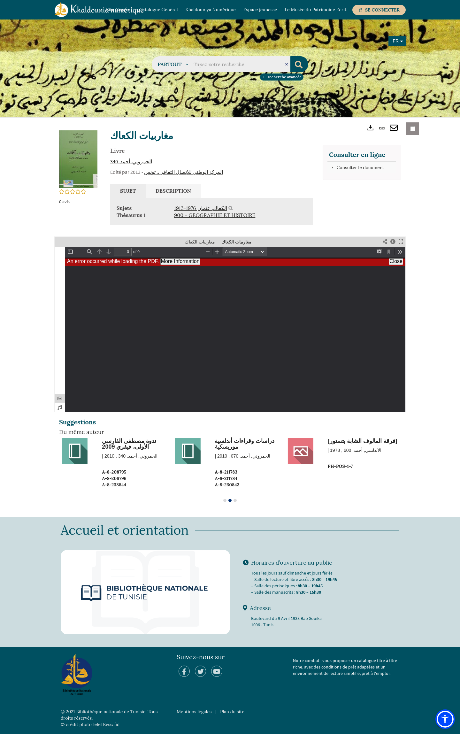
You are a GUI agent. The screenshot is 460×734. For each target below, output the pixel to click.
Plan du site (232, 712)
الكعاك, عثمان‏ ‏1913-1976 (200, 208)
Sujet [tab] (128, 191)
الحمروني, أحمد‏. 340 (131, 161)
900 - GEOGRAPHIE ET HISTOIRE (214, 215)
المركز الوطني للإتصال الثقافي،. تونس (183, 172)
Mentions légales (194, 712)
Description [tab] (173, 191)
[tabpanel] (212, 212)
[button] (173, 64)
